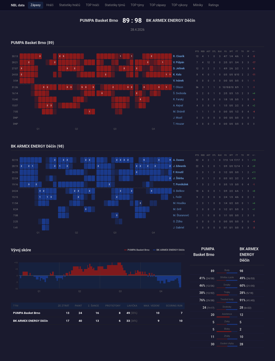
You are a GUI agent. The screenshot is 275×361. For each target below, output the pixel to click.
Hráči (49, 5)
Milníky (198, 5)
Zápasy (36, 5)
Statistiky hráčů (69, 5)
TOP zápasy (158, 5)
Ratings (213, 5)
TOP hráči (92, 5)
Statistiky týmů (115, 5)
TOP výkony (179, 5)
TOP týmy (137, 5)
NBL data (17, 5)
